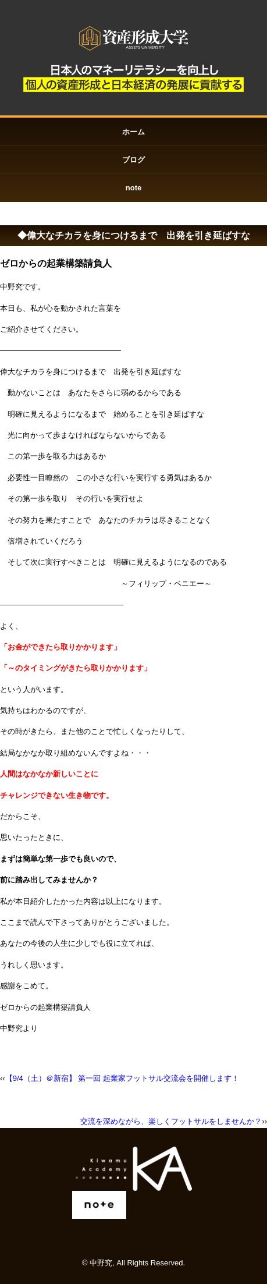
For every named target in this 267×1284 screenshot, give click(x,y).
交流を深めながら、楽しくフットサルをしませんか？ (171, 1121)
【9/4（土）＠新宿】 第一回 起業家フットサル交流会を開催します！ (122, 1078)
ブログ (133, 159)
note (133, 187)
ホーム (133, 131)
